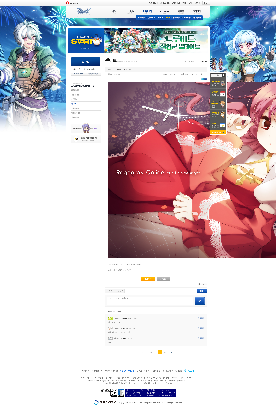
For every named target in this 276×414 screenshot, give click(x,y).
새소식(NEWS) (114, 12)
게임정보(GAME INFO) (130, 12)
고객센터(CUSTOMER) (196, 12)
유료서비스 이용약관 (109, 370)
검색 (223, 75)
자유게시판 (141, 18)
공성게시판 (151, 18)
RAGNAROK (83, 12)
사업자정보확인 (146, 380)
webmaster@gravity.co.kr (104, 380)
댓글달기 (201, 318)
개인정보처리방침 (127, 370)
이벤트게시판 (186, 18)
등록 (200, 301)
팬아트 (168, 18)
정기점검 (179, 370)
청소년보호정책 (142, 370)
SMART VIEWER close (218, 132)
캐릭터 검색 (198, 18)
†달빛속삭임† (126, 318)
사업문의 (190, 370)
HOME (187, 61)
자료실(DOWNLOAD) (180, 12)
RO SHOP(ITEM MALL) (164, 12)
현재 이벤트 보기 (112, 50)
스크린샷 (160, 18)
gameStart (86, 37)
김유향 (123, 338)
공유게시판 (176, 18)
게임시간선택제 (157, 370)
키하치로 (124, 328)
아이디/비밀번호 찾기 (91, 69)
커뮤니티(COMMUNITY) (147, 12)
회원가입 (76, 69)
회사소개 (86, 370)
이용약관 (95, 370)
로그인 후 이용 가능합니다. (150, 301)
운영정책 (169, 370)
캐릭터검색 (86, 117)
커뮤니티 (195, 61)
